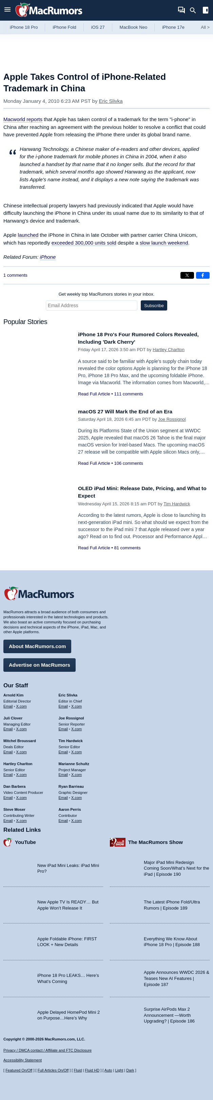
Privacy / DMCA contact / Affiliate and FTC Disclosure (47, 1050)
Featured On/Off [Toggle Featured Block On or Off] (18, 1071)
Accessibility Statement (22, 1060)
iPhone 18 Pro (24, 27)
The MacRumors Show (155, 841)
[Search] (195, 10)
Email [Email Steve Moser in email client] (8, 819)
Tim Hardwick (176, 503)
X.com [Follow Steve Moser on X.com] (21, 819)
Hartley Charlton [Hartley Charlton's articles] (18, 762)
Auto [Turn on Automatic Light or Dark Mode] (108, 1071)
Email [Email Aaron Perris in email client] (63, 819)
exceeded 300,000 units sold (84, 243)
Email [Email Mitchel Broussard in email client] (8, 750)
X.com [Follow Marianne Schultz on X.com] (76, 773)
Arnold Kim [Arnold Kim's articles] (13, 693)
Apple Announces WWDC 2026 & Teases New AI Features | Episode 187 (176, 976)
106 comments (128, 463)
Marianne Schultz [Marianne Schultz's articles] (74, 762)
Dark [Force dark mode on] (130, 1071)
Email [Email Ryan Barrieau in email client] (63, 796)
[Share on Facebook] (203, 275)
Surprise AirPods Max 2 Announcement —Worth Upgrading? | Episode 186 (169, 1013)
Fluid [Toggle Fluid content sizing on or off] (78, 1071)
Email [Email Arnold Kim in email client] (8, 705)
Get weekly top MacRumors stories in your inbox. (107, 294)
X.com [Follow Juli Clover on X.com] (21, 728)
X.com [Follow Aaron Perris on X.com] (76, 819)
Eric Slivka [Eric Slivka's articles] (68, 693)
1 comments (15, 275)
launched (28, 235)
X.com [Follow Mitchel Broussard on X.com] (21, 750)
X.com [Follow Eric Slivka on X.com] (76, 705)
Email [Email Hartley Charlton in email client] (8, 773)
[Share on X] (187, 275)
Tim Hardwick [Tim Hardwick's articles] (71, 739)
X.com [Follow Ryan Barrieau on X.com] (76, 796)
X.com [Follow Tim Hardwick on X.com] (76, 750)
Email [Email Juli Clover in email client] (8, 728)
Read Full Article (94, 393)
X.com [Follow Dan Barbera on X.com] (21, 796)
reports (22, 119)
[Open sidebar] (205, 11)
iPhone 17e (173, 27)
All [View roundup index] (205, 27)
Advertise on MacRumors (39, 663)
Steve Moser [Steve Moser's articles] (14, 808)
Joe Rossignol (172, 419)
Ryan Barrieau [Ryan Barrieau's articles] (71, 785)
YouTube (25, 841)
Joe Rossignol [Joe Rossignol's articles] (71, 716)
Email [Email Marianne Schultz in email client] (63, 773)
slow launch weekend (164, 243)
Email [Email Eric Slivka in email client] (63, 705)
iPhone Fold (64, 27)
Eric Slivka (111, 101)
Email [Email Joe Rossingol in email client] (63, 728)
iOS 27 (98, 27)
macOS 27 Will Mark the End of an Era (130, 411)
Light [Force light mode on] (119, 1071)
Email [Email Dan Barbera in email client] (8, 796)
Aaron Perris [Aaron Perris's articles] (70, 808)
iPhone (48, 257)
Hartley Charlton (169, 349)
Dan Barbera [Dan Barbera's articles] (14, 785)
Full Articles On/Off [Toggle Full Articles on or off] (53, 1071)
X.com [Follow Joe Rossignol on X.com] (76, 728)
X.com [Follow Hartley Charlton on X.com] (21, 773)
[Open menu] (7, 10)
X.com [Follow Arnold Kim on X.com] (21, 705)
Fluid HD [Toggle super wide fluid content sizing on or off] (92, 1071)
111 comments (128, 393)
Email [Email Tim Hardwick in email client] (63, 750)
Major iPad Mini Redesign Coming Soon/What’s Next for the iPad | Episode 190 (176, 866)
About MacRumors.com (37, 644)
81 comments (127, 547)
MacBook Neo (134, 27)
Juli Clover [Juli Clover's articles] (12, 716)
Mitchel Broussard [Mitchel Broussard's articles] (19, 739)
